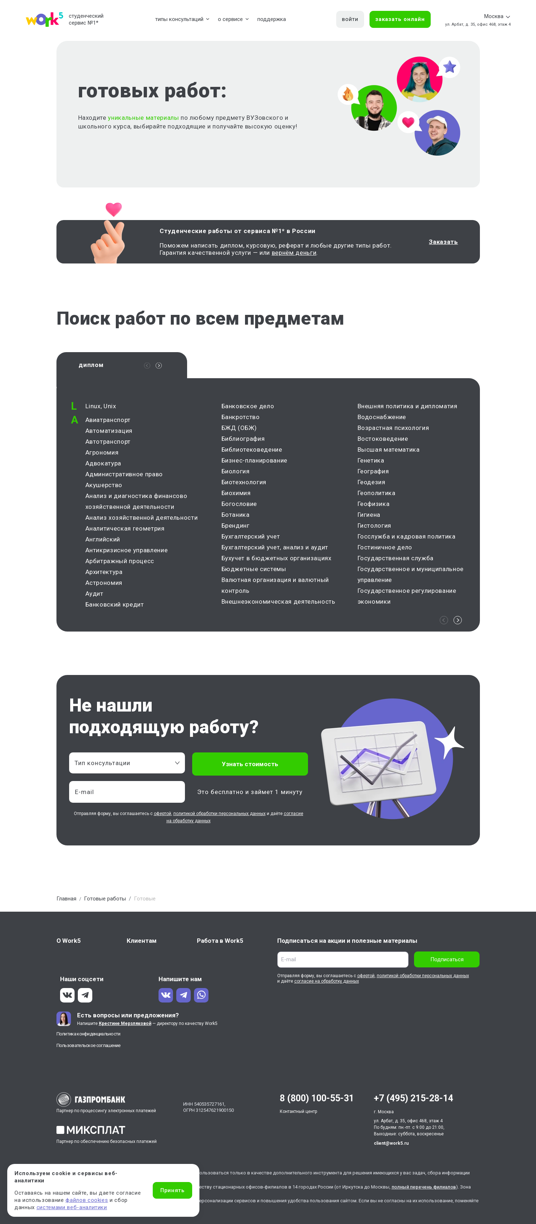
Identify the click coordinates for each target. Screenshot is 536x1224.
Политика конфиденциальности (88, 1035)
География (373, 473)
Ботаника (235, 516)
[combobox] (127, 764)
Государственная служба (396, 560)
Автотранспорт (108, 443)
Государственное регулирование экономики (407, 598)
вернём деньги (294, 252)
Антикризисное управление (126, 552)
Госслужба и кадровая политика (407, 538)
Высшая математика (389, 451)
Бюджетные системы (253, 570)
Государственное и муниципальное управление (411, 576)
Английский (103, 541)
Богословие (239, 505)
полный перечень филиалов (424, 1188)
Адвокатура (103, 465)
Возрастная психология (393, 429)
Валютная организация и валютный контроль (275, 587)
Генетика (371, 462)
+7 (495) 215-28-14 (413, 1100)
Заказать (443, 241)
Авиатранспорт (108, 421)
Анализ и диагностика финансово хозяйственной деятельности (136, 503)
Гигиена (369, 516)
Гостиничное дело (385, 549)
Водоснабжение (382, 418)
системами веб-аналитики (72, 1207)
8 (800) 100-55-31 (317, 1100)
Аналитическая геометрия (125, 530)
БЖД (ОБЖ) (239, 429)
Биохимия (236, 494)
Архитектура (104, 573)
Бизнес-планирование (254, 462)
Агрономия (102, 454)
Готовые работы (105, 900)
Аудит (94, 595)
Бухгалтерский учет (250, 538)
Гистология (375, 527)
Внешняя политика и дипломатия (407, 407)
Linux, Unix (100, 407)
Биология (235, 473)
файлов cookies (87, 1200)
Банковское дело (247, 407)
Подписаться (447, 961)
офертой (162, 815)
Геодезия (371, 484)
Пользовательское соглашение (88, 1047)
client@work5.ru (391, 1145)
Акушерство (104, 486)
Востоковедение (383, 440)
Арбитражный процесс (120, 562)
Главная (66, 900)
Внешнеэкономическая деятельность (278, 603)
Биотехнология (244, 484)
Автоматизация (109, 432)
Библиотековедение (251, 451)
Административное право (124, 476)
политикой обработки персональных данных (219, 815)
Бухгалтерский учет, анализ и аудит (274, 549)
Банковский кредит (114, 606)
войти (350, 19)
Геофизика (374, 505)
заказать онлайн (400, 19)
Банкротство (240, 418)
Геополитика (377, 494)
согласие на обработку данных (326, 983)
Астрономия (104, 584)
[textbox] (123, 764)
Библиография (243, 440)
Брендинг (235, 527)
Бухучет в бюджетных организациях (276, 560)
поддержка (271, 19)
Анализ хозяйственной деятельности (141, 519)
